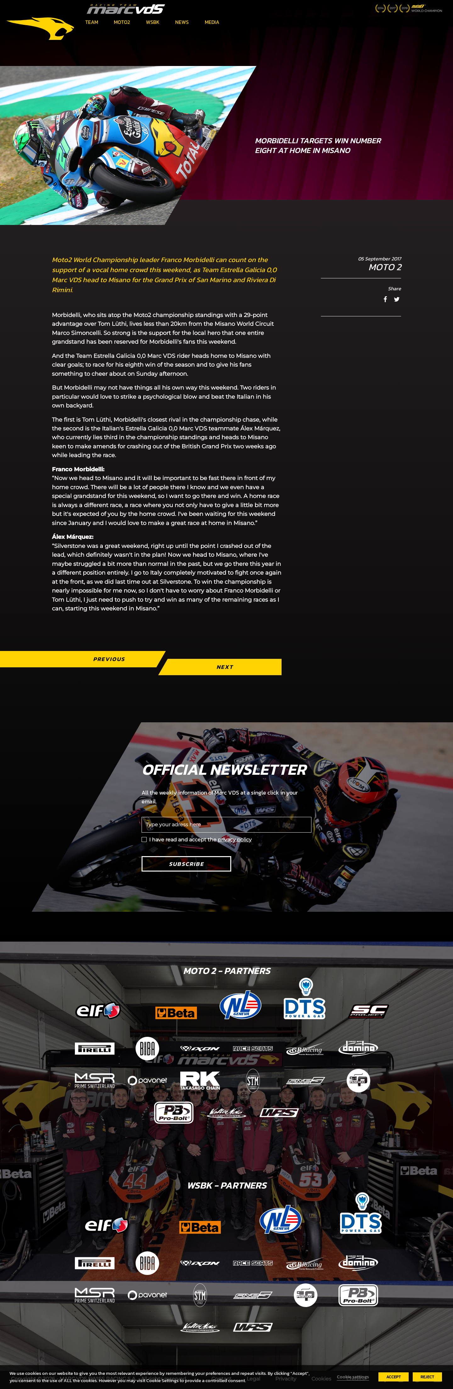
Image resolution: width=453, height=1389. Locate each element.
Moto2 (122, 22)
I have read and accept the (200, 840)
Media (212, 22)
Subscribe (186, 864)
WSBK (152, 22)
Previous (109, 659)
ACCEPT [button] (393, 1377)
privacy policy (235, 840)
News (182, 22)
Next (224, 667)
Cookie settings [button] (353, 1376)
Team (91, 22)
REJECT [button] (427, 1377)
